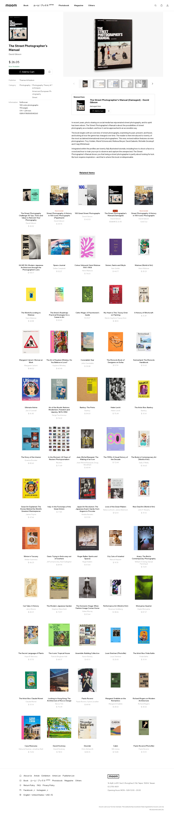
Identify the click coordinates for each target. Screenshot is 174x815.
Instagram (42, 790)
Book (26, 5)
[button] (152, 83)
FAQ (39, 785)
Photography (24, 85)
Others (91, 5)
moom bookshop (11, 5)
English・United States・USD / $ (38, 795)
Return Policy (29, 785)
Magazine (78, 5)
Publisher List (68, 776)
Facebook (29, 790)
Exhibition (46, 776)
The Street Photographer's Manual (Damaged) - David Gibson (119, 101)
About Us (28, 776)
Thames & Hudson (26, 80)
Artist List (56, 776)
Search (155, 5)
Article (37, 776)
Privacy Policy (49, 785)
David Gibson (15, 54)
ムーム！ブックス (43, 5)
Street (34, 97)
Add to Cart (26, 71)
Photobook (64, 5)
